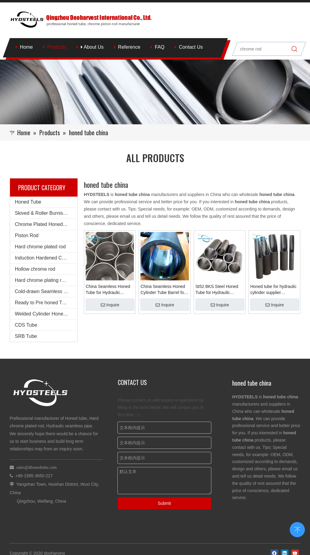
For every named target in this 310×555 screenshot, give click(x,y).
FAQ (159, 47)
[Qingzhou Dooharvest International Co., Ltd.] (155, 92)
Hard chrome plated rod (40, 246)
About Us (92, 47)
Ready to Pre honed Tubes (43, 302)
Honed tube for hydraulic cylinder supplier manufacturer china (273, 289)
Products (56, 47)
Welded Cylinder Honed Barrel (46, 313)
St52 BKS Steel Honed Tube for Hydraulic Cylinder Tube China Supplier (217, 289)
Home (26, 47)
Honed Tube (28, 201)
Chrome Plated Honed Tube (45, 224)
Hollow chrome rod (35, 269)
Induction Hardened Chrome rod (46, 257)
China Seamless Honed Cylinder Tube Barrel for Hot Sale (162, 289)
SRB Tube (26, 336)
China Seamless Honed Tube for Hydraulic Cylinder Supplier (108, 289)
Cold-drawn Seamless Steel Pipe (46, 291)
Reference (129, 47)
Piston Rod (26, 235)
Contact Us (191, 47)
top (297, 529)
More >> (289, 385)
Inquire (110, 304)
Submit (164, 503)
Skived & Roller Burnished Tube (46, 213)
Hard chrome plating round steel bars (46, 280)
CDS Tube (26, 325)
